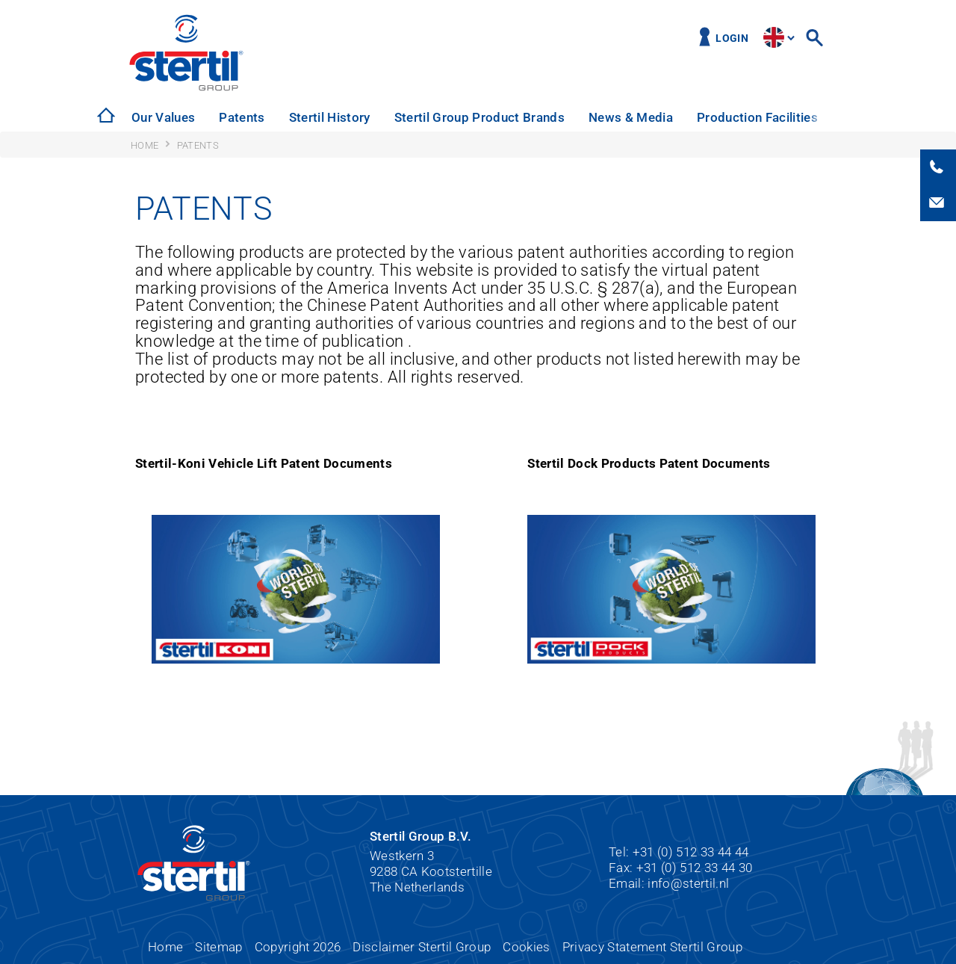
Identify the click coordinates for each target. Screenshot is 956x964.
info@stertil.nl (688, 883)
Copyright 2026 (298, 946)
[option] (163, 118)
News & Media (631, 117)
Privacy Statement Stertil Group (652, 946)
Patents (241, 117)
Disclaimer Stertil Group (422, 946)
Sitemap (218, 946)
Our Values (163, 117)
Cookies (526, 946)
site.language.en (773, 37)
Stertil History (329, 117)
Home (165, 946)
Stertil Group (239, 52)
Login (732, 38)
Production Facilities (757, 117)
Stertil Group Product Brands (479, 117)
